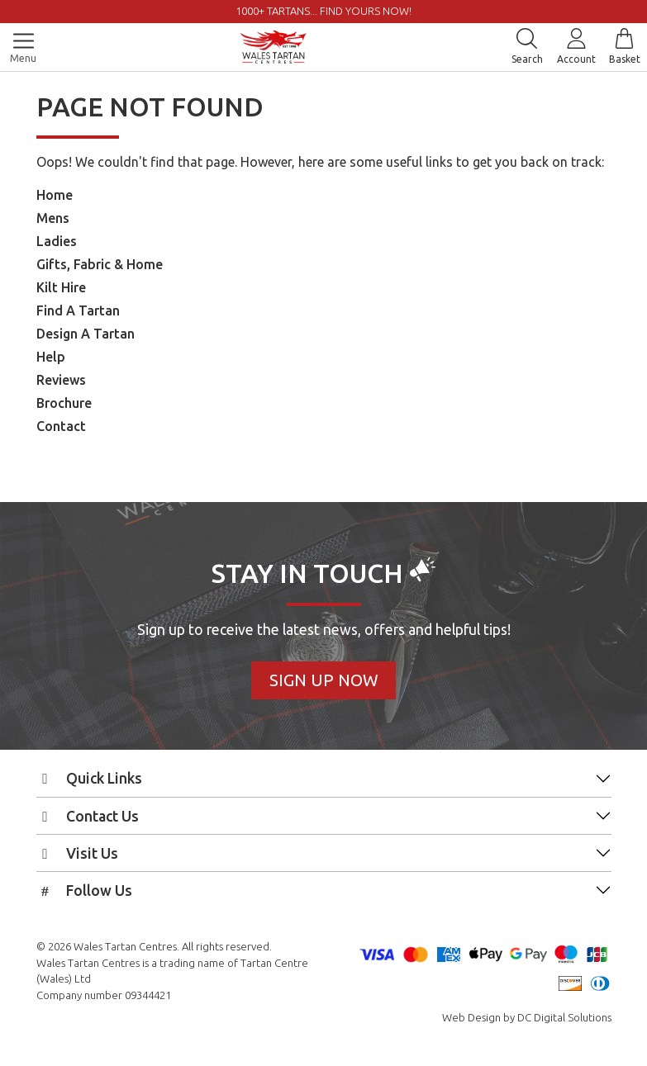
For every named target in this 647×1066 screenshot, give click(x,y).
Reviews (61, 379)
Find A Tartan (78, 310)
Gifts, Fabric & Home (99, 264)
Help (50, 356)
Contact (61, 426)
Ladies (56, 241)
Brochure (64, 403)
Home (54, 194)
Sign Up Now (323, 679)
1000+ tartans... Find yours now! (323, 11)
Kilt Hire (61, 287)
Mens (52, 218)
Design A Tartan (85, 333)
